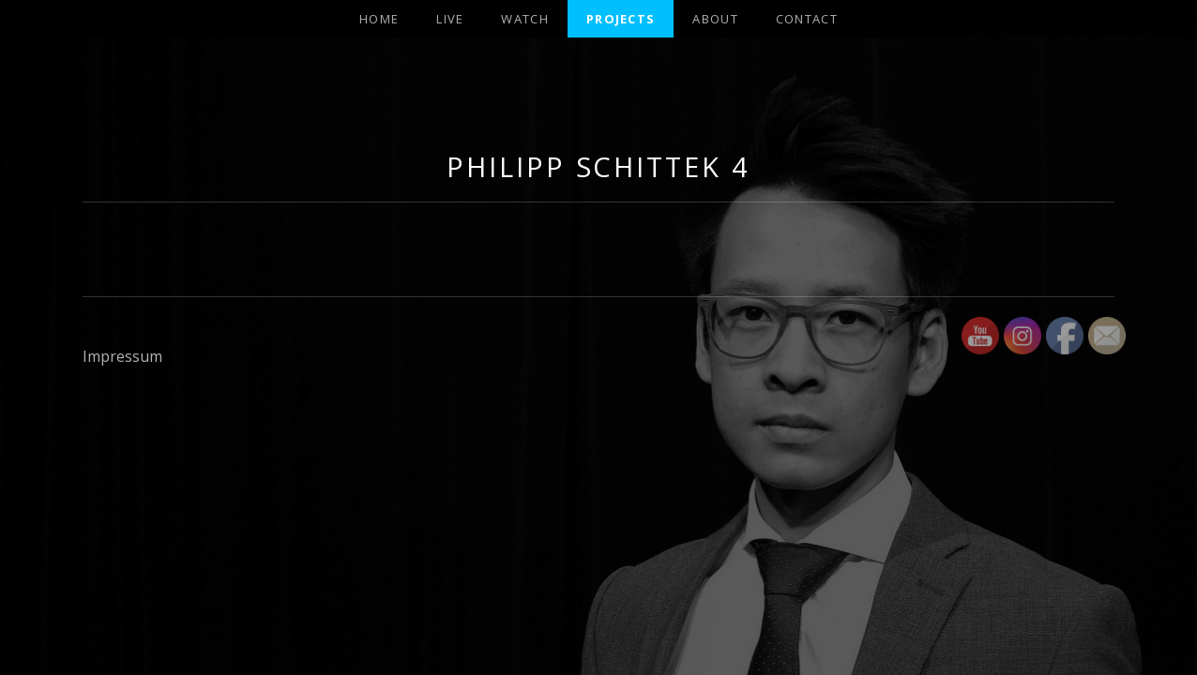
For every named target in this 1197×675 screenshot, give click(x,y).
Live (449, 18)
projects (620, 18)
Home (379, 18)
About (715, 18)
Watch (525, 18)
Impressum (122, 356)
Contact (807, 18)
